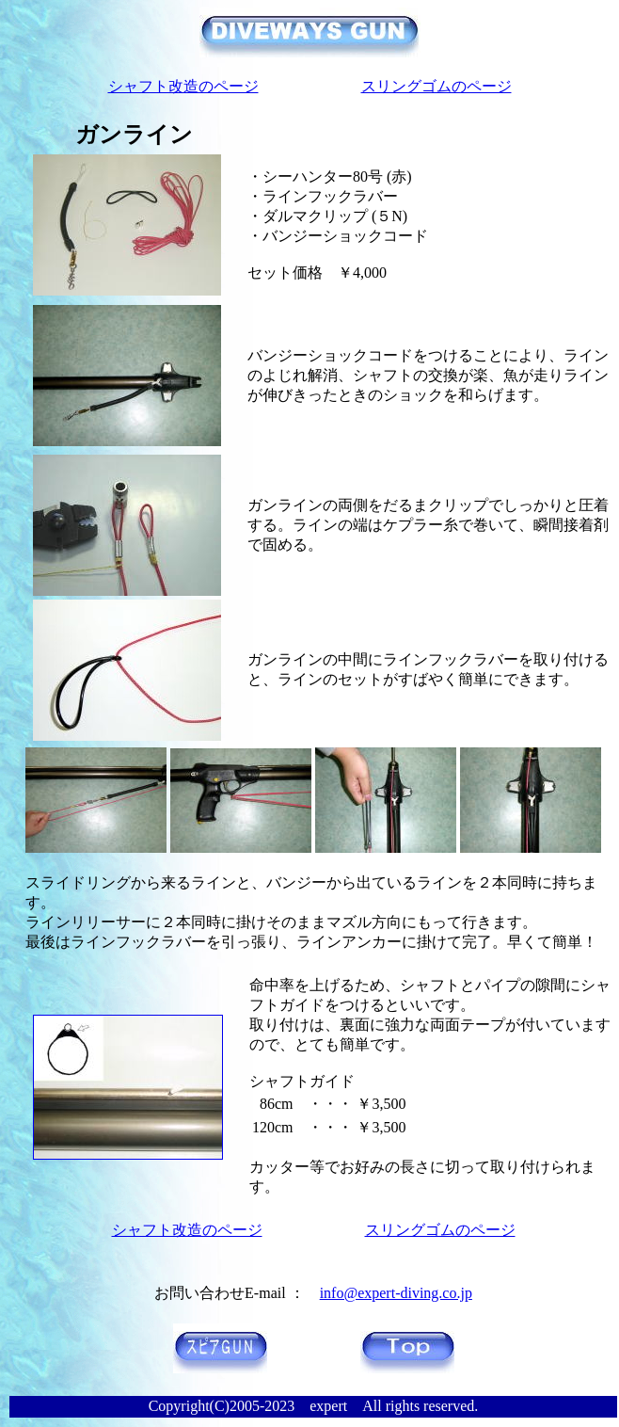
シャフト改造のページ (183, 86)
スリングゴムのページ (436, 86)
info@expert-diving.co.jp (396, 1293)
